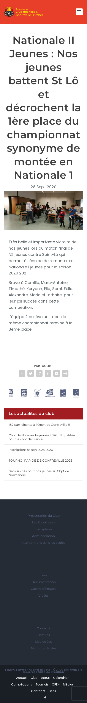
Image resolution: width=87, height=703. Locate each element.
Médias (68, 684)
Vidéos (43, 596)
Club (34, 678)
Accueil (21, 678)
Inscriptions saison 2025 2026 (31, 450)
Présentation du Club (44, 516)
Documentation (44, 582)
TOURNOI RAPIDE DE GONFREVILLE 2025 (40, 460)
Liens (43, 575)
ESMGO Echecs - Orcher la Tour (28, 669)
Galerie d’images (43, 589)
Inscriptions (43, 529)
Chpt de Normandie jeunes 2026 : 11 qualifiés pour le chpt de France (42, 437)
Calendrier (61, 678)
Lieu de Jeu (43, 642)
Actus (45, 678)
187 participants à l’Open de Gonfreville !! (39, 425)
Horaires (43, 635)
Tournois (41, 684)
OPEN (56, 684)
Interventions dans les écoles (43, 543)
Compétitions (21, 684)
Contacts (43, 628)
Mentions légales (43, 648)
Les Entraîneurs (43, 522)
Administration (43, 536)
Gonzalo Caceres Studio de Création (52, 671)
